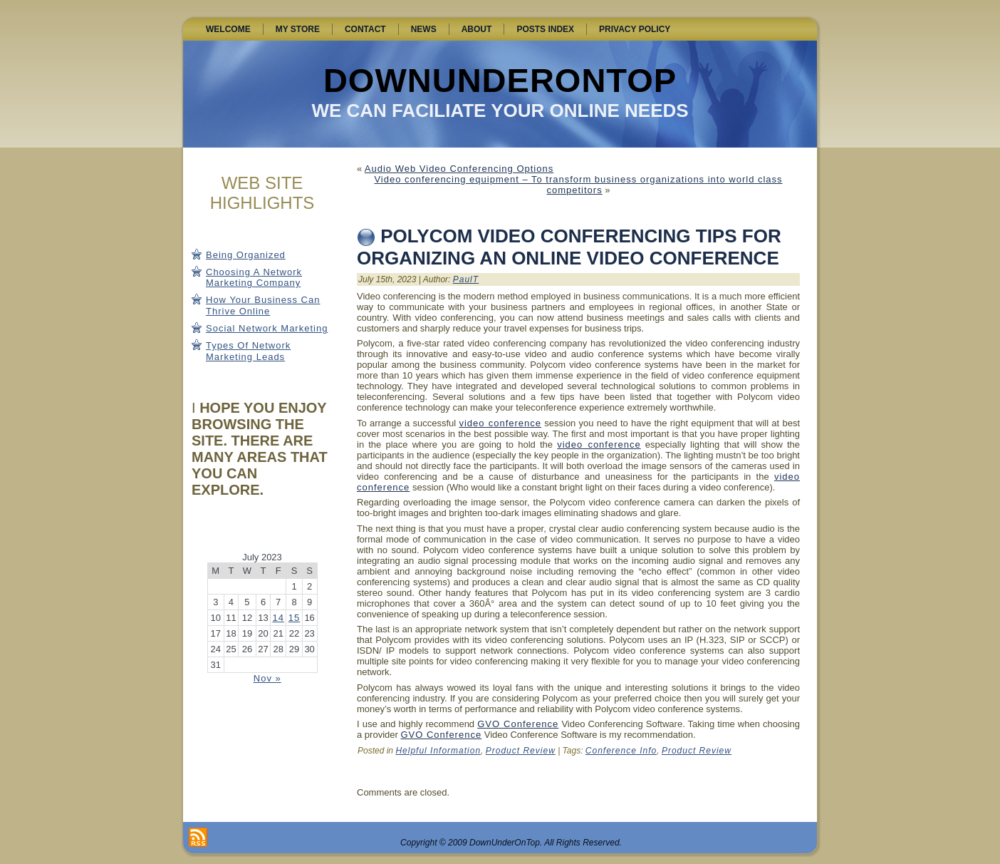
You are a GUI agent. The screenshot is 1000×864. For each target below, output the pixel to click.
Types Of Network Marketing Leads (248, 351)
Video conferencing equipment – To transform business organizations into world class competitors (578, 184)
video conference (500, 423)
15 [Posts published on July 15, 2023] (294, 617)
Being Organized (246, 255)
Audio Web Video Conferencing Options (459, 168)
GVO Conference (517, 724)
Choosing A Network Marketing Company (254, 278)
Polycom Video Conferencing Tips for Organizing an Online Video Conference (569, 247)
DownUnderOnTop (500, 80)
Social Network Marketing (267, 328)
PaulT (466, 279)
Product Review (521, 751)
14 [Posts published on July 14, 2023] (277, 617)
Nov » (267, 678)
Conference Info (621, 751)
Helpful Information (438, 751)
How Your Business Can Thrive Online (263, 305)
